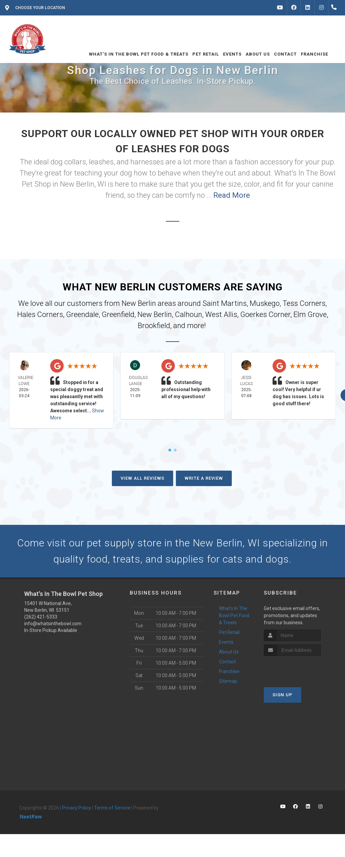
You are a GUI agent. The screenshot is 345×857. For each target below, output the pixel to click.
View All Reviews (142, 478)
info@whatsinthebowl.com (53, 623)
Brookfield (154, 325)
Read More (231, 195)
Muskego (265, 303)
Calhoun (188, 314)
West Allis (221, 314)
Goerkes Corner (265, 314)
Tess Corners (304, 303)
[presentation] (300, 668)
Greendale (82, 314)
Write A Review (204, 478)
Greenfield (118, 314)
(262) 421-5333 (40, 617)
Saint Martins (224, 303)
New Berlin (154, 314)
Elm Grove (310, 314)
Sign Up (282, 694)
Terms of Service (112, 808)
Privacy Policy (76, 808)
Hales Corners (40, 314)
